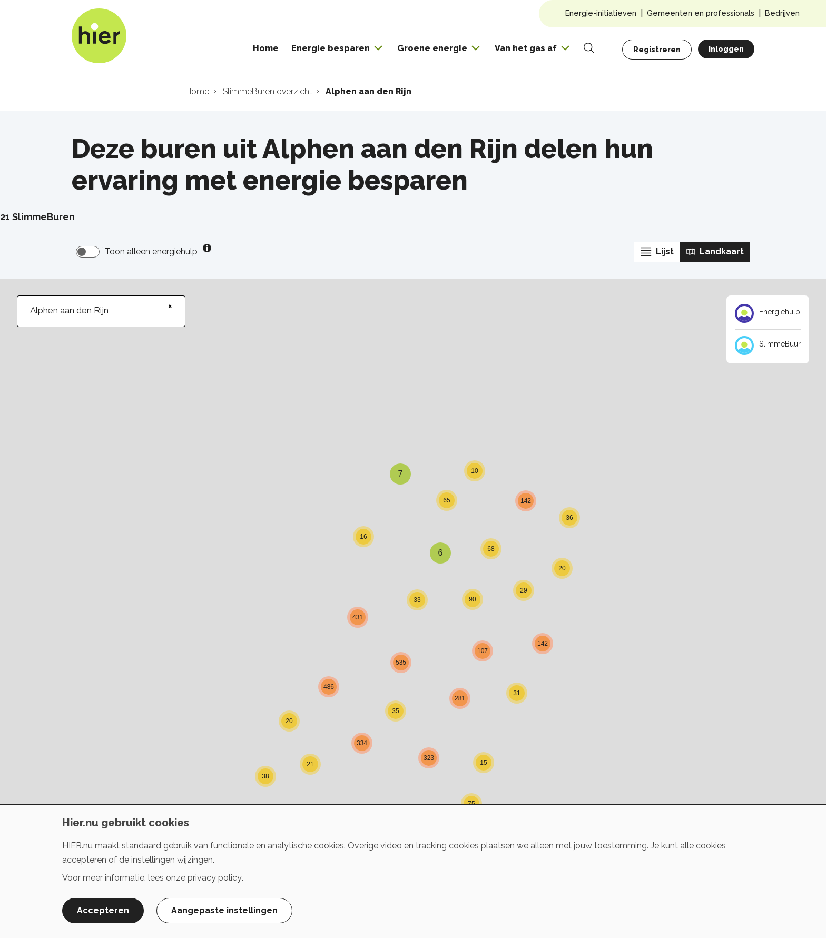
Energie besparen (330, 48)
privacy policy (215, 878)
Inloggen (726, 49)
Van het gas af (526, 48)
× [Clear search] (170, 306)
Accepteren (103, 910)
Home (266, 48)
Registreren (657, 49)
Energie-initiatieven (600, 12)
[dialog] (413, 871)
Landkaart (715, 252)
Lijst (657, 252)
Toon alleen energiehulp (151, 251)
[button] (310, 752)
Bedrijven (782, 12)
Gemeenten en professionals (700, 12)
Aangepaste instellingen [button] (224, 910)
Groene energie (432, 48)
